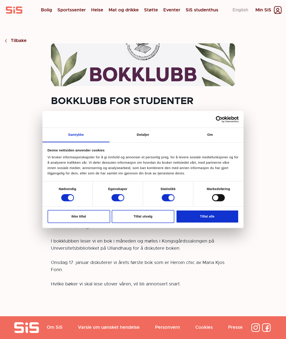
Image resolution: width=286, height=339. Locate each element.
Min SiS (263, 10)
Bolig (46, 10)
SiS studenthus (202, 10)
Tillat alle (207, 216)
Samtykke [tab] (76, 134)
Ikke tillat (79, 216)
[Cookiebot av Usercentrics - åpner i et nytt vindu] (219, 119)
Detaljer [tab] (143, 134)
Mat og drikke (124, 10)
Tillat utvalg (143, 216)
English (240, 10)
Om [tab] (210, 134)
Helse (97, 10)
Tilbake (15, 41)
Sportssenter (71, 10)
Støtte (151, 10)
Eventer (171, 10)
